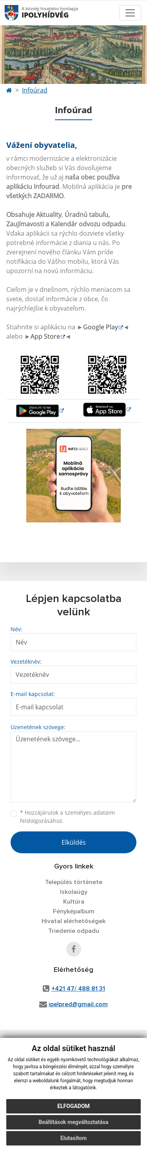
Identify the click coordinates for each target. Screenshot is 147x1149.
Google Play (100, 327)
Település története (73, 882)
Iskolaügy (73, 892)
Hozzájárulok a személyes (67, 816)
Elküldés (74, 842)
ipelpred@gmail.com (78, 1004)
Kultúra (73, 902)
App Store (45, 336)
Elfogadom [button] (73, 1106)
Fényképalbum (73, 911)
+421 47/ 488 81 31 (78, 989)
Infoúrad (34, 90)
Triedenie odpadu (73, 931)
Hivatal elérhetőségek (73, 921)
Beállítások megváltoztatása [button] (74, 1122)
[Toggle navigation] (130, 13)
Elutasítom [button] (73, 1138)
